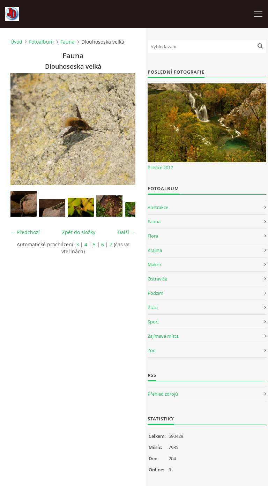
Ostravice (157, 279)
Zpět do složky (78, 232)
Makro (154, 264)
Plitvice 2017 (160, 167)
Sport (153, 322)
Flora (153, 236)
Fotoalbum (41, 41)
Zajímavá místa (163, 336)
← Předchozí (25, 232)
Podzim (155, 293)
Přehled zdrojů (163, 394)
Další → (126, 232)
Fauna (67, 41)
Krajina (155, 250)
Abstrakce (158, 207)
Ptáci (153, 307)
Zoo (152, 350)
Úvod (16, 41)
